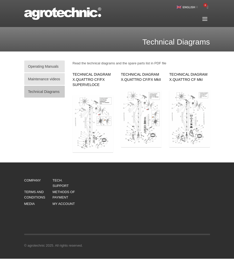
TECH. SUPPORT (61, 183)
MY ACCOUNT (64, 204)
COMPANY (32, 180)
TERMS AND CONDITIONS (34, 194)
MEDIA (29, 204)
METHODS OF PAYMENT (64, 194)
